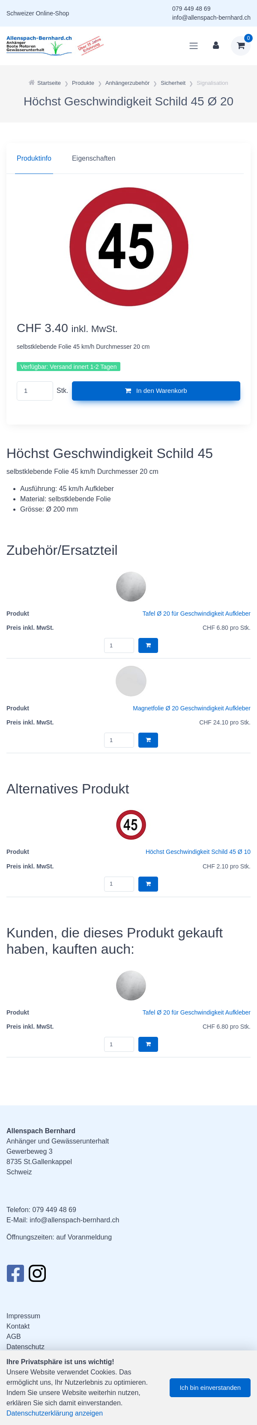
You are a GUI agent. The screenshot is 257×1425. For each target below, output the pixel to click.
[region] (128, 158)
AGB (13, 1336)
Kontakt (18, 1326)
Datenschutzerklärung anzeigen (54, 1413)
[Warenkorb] (241, 46)
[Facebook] (15, 1276)
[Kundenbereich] (216, 46)
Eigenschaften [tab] (93, 158)
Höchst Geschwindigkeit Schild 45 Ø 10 (198, 851)
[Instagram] (37, 1276)
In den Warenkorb (156, 390)
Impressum (23, 1316)
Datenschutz (25, 1346)
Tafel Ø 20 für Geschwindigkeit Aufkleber (197, 613)
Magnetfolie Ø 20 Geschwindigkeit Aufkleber (192, 708)
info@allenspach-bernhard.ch (211, 17)
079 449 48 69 (191, 8)
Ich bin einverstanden (210, 1387)
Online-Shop (52, 13)
